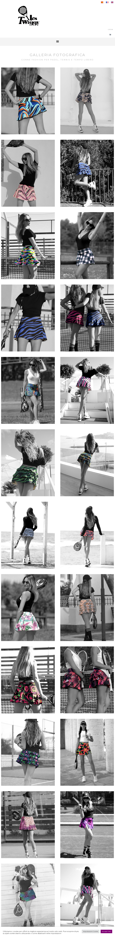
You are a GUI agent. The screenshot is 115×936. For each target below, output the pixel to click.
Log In (110, 29)
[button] (57, 41)
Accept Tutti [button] (106, 931)
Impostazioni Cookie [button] (90, 931)
